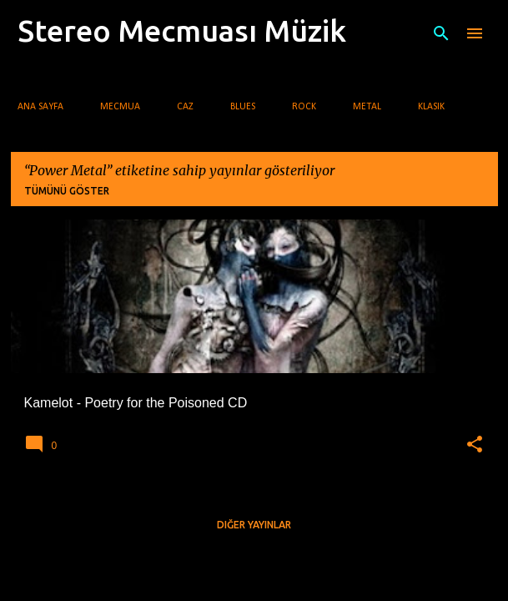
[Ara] (441, 33)
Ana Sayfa (40, 107)
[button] (475, 445)
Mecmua (120, 107)
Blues (242, 107)
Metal (367, 107)
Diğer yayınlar (254, 524)
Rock (304, 107)
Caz (185, 107)
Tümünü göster (66, 190)
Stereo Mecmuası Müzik (182, 30)
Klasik (431, 107)
